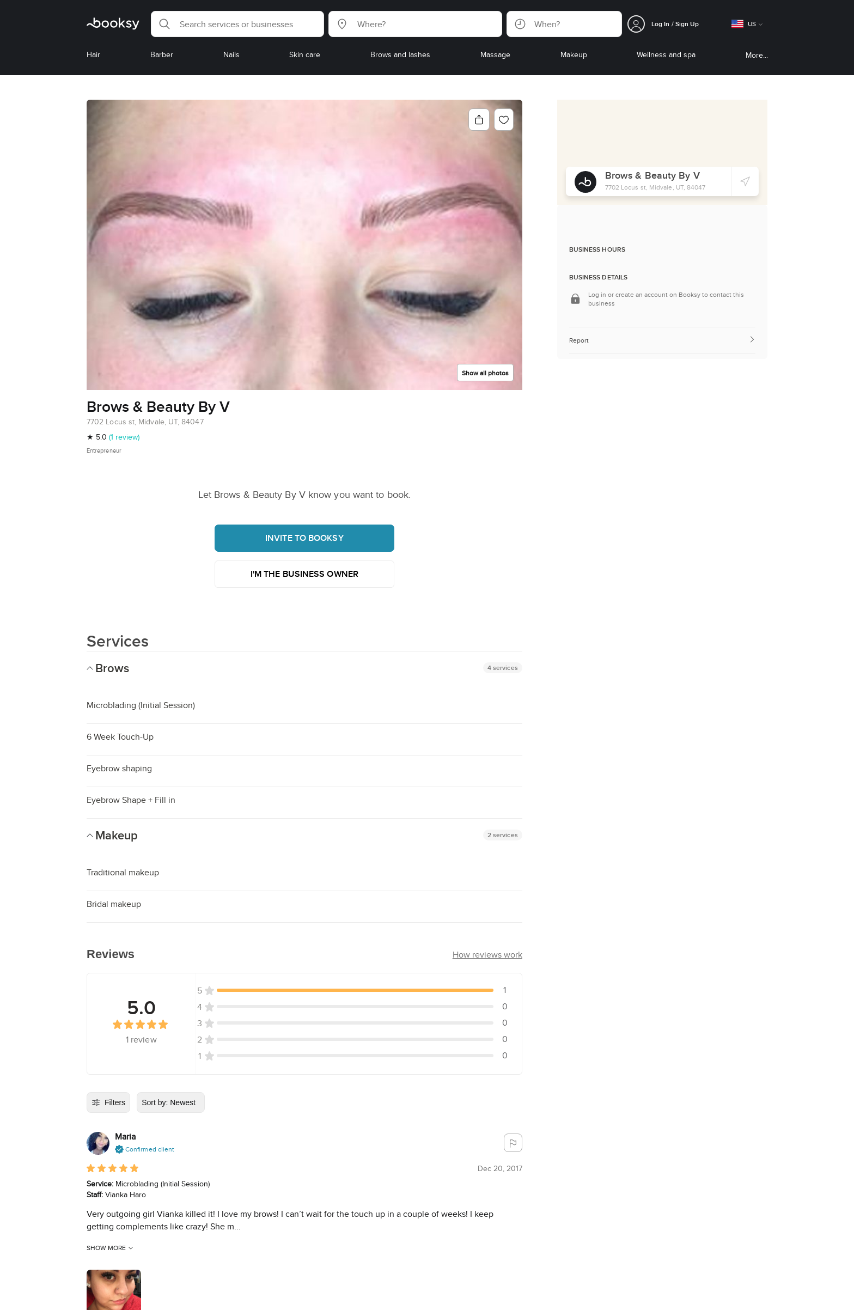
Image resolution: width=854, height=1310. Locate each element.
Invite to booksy (304, 538)
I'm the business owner (304, 574)
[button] (237, 24)
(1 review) (124, 436)
